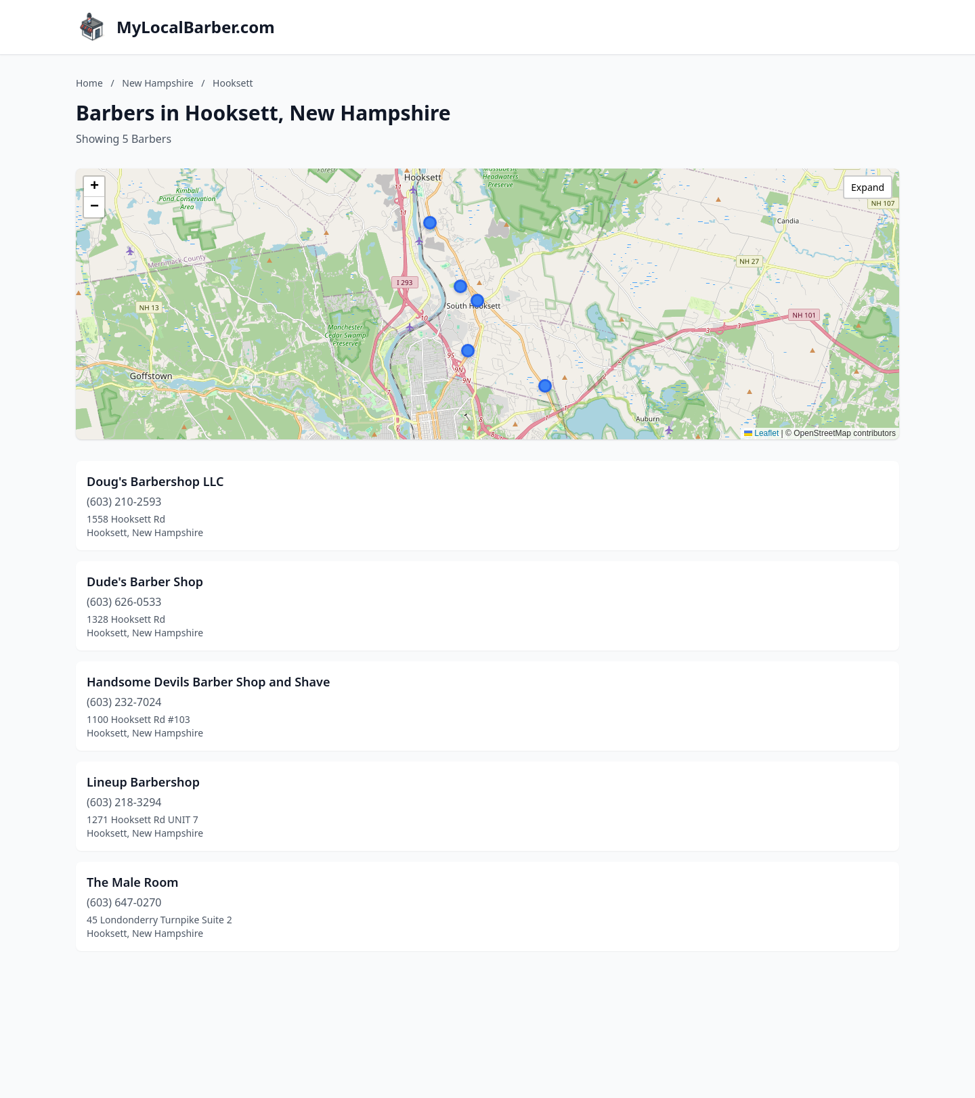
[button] (430, 222)
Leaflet (761, 433)
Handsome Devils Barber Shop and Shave (208, 682)
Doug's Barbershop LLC (155, 481)
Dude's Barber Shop (145, 581)
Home (89, 82)
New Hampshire (157, 82)
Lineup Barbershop (143, 782)
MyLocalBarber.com (195, 27)
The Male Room (133, 882)
